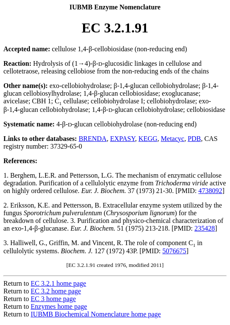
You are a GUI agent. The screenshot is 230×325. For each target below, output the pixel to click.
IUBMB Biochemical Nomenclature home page (96, 314)
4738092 (210, 190)
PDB (194, 138)
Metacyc (172, 138)
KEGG (147, 138)
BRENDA (93, 138)
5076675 (174, 251)
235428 (204, 228)
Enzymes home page (59, 306)
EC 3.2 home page (56, 291)
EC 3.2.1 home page (58, 283)
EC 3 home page (53, 298)
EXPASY (122, 138)
